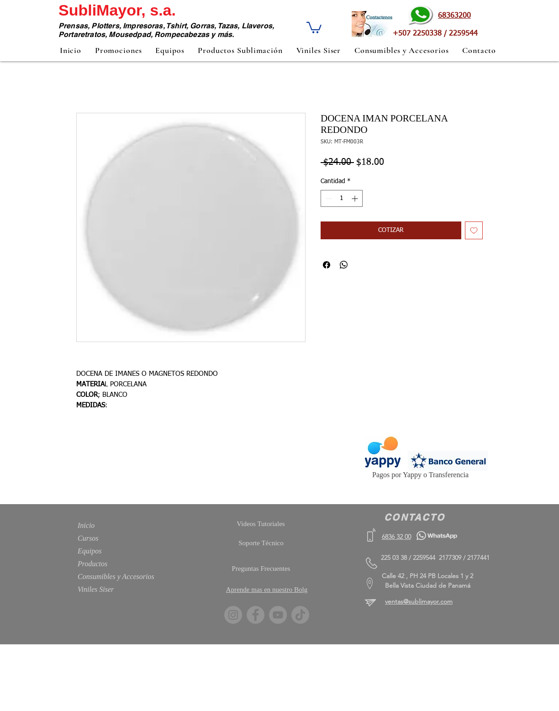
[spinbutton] (341, 198)
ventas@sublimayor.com (419, 601)
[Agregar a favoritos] (474, 230)
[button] (314, 27)
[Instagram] (233, 615)
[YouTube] (278, 615)
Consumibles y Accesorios (116, 576)
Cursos (88, 538)
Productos (92, 564)
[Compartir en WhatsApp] (343, 264)
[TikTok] (300, 615)
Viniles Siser (96, 589)
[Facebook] (255, 615)
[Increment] (355, 198)
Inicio (86, 525)
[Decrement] (327, 198)
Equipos (89, 551)
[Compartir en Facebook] (326, 264)
